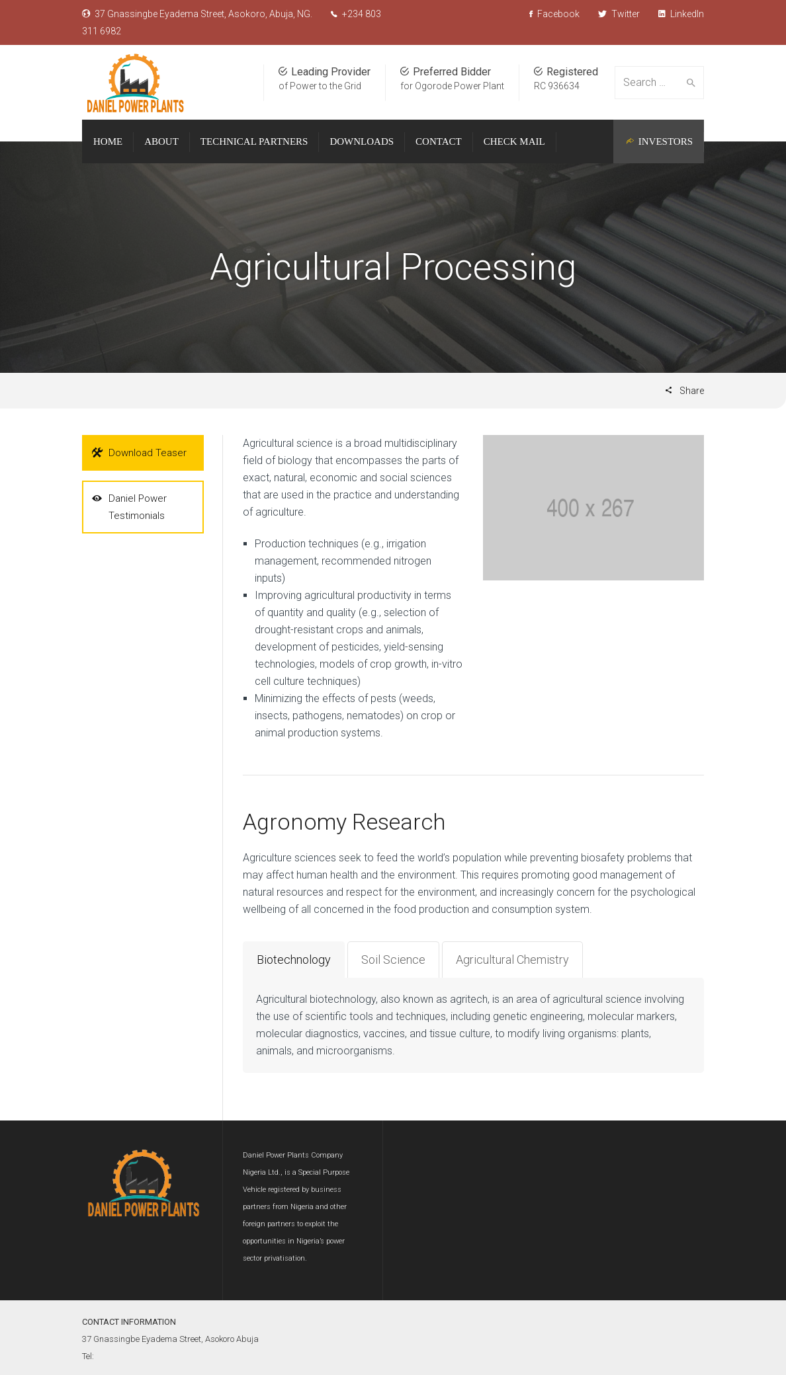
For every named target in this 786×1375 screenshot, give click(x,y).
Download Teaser (139, 452)
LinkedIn (681, 14)
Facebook (554, 14)
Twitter (619, 14)
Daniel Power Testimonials (129, 506)
